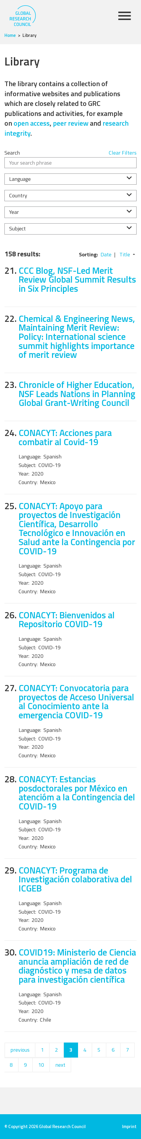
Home (10, 35)
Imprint (129, 1126)
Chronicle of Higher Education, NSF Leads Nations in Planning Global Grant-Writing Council (77, 393)
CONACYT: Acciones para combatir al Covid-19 (65, 437)
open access (32, 123)
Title (124, 254)
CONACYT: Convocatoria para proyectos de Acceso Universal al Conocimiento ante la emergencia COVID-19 (76, 701)
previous (20, 1050)
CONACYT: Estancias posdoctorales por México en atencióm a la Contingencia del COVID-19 (77, 792)
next (60, 1065)
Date (106, 254)
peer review (70, 123)
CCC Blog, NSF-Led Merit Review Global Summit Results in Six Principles (77, 279)
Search (12, 153)
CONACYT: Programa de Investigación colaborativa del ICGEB (75, 879)
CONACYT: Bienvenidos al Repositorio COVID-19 (67, 619)
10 (41, 1065)
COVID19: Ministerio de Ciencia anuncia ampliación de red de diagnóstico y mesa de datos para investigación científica (77, 965)
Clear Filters (123, 153)
